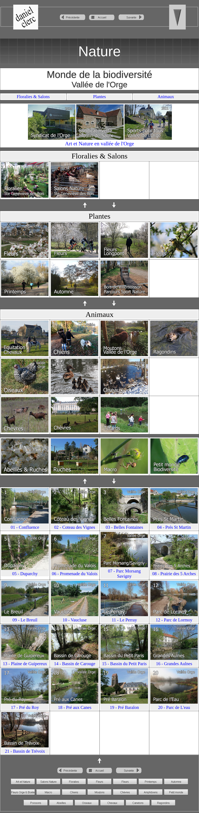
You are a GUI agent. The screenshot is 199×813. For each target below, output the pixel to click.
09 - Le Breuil (24, 619)
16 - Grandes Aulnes (174, 663)
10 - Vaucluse (75, 619)
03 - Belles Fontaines (124, 527)
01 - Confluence (25, 527)
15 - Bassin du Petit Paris (124, 663)
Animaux (166, 96)
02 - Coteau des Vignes (74, 527)
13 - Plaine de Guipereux (25, 663)
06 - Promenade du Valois (75, 573)
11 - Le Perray (124, 619)
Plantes (99, 96)
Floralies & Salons (33, 96)
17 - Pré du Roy (25, 707)
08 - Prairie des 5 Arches (174, 573)
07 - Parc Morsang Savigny (124, 574)
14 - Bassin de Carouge (74, 663)
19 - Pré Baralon (124, 707)
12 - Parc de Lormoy (174, 619)
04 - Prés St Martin (174, 527)
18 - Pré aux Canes (74, 707)
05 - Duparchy (25, 573)
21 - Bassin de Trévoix (25, 751)
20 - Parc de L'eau (174, 707)
